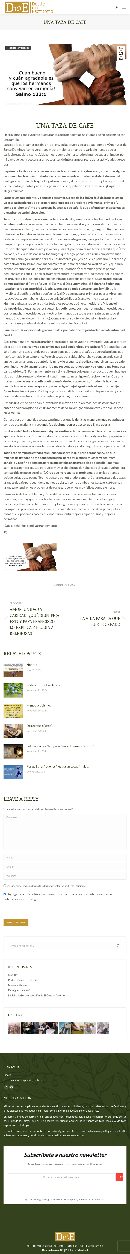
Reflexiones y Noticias (18, 48)
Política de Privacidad (76, 1250)
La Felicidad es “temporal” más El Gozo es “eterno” (60, 746)
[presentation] (30, 910)
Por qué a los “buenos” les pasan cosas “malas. (57, 766)
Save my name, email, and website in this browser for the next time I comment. (46, 885)
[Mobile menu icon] (124, 7)
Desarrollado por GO (53, 1250)
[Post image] (13, 670)
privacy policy (70, 1199)
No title (31, 665)
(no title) (13, 974)
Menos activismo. (38, 705)
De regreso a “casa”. (39, 726)
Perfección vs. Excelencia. (43, 685)
